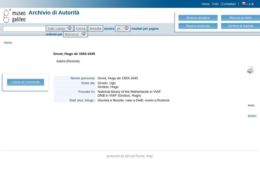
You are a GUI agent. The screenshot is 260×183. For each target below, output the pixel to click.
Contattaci (229, 4)
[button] (60, 28)
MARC (252, 116)
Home (206, 4)
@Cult (130, 156)
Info (215, 4)
